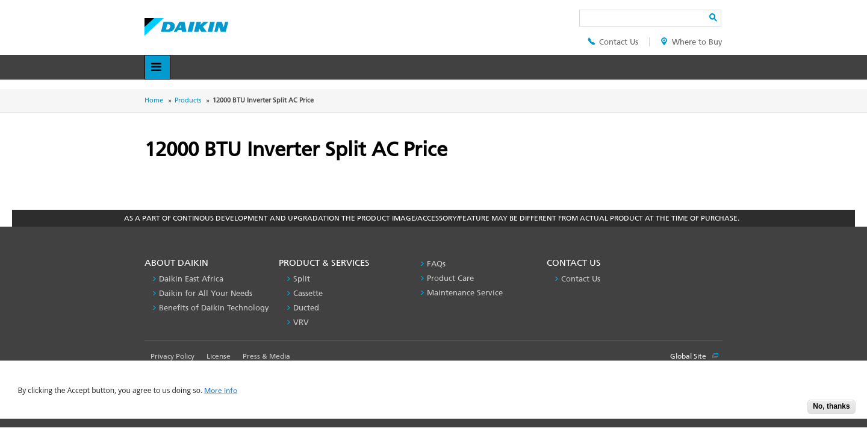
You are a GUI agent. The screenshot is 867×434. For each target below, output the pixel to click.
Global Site (694, 356)
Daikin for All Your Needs (205, 293)
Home (153, 100)
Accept (789, 410)
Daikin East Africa (191, 278)
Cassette (308, 293)
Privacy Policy (172, 356)
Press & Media (266, 356)
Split (301, 278)
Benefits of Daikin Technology (214, 307)
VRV (301, 322)
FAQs (436, 263)
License (219, 356)
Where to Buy (691, 41)
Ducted (306, 307)
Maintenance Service (465, 292)
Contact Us (613, 41)
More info (220, 391)
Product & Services (293, 71)
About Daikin (190, 69)
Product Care (450, 278)
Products (188, 100)
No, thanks (831, 406)
